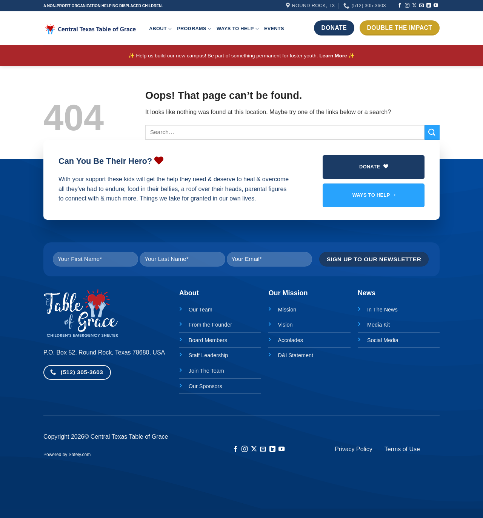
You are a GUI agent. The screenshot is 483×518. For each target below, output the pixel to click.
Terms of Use (402, 449)
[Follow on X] (414, 5)
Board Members (208, 340)
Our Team (200, 310)
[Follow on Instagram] (407, 5)
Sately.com (80, 454)
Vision (285, 325)
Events (274, 28)
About (160, 28)
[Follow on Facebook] (399, 5)
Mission (287, 310)
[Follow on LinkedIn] (428, 5)
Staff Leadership (208, 355)
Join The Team (206, 371)
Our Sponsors (205, 386)
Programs (194, 28)
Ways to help (238, 28)
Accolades (290, 340)
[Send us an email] (421, 5)
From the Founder (210, 325)
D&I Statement (295, 355)
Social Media (382, 340)
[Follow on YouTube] (436, 5)
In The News (382, 310)
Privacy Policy (353, 449)
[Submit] (432, 132)
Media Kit (378, 325)
